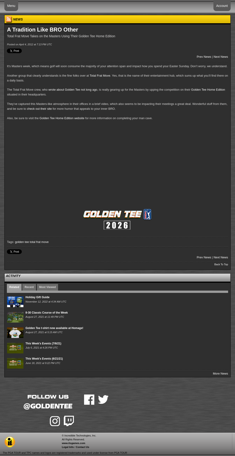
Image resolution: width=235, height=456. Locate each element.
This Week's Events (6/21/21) (44, 358)
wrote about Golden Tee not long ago (72, 89)
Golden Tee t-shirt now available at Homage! (54, 328)
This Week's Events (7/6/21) (43, 343)
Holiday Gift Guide (37, 297)
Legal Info (68, 447)
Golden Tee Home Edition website (61, 118)
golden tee (22, 242)
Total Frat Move (100, 75)
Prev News (204, 56)
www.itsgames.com (73, 443)
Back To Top (221, 264)
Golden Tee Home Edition (208, 89)
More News (220, 373)
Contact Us (82, 447)
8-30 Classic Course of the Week (46, 312)
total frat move (39, 242)
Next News (221, 56)
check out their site (39, 108)
